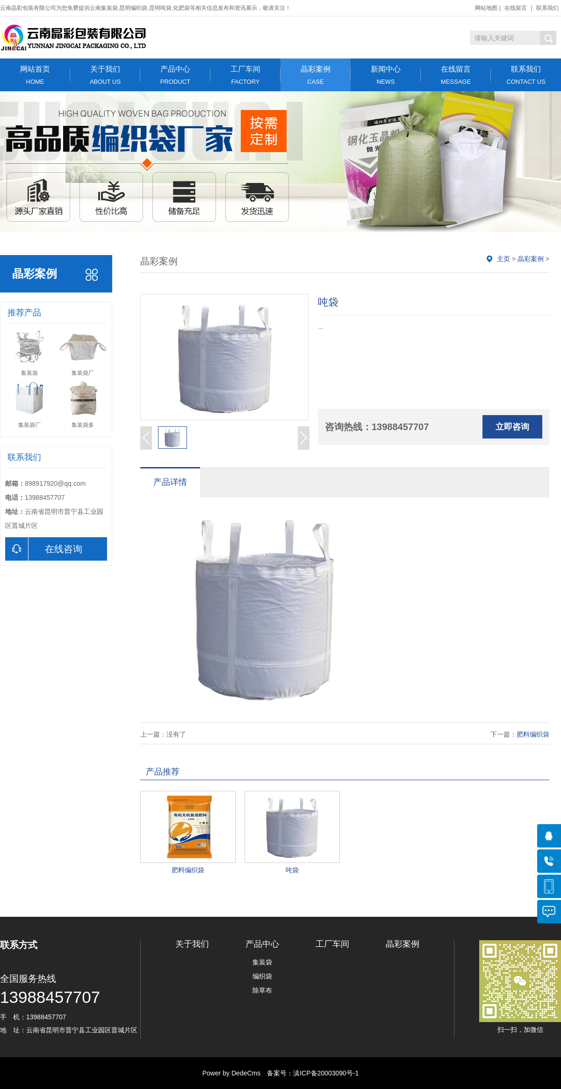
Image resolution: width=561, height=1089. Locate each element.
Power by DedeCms (231, 1073)
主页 (503, 259)
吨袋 (292, 870)
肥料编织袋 (533, 734)
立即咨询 (512, 426)
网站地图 (486, 8)
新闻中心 (386, 75)
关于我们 (105, 75)
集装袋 (262, 962)
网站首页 (35, 75)
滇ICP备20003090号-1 (326, 1073)
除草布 (262, 990)
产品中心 (175, 75)
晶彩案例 (315, 75)
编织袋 (262, 976)
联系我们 (547, 8)
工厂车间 (245, 75)
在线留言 (515, 8)
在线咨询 (43, 549)
